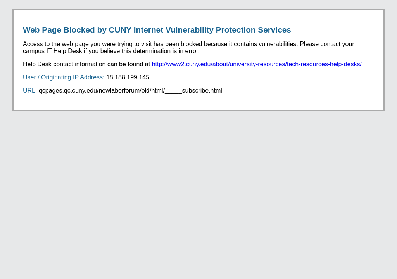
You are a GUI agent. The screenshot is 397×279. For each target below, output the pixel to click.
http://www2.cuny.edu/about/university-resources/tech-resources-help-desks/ (257, 64)
